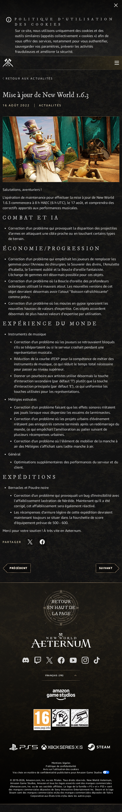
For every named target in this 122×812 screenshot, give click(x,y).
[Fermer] (116, 5)
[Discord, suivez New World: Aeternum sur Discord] (25, 660)
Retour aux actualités (29, 78)
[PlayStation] (23, 747)
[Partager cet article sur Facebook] (42, 542)
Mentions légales (61, 762)
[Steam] (99, 747)
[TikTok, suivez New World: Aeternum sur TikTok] (97, 660)
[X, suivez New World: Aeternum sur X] (49, 660)
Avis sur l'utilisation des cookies (61, 769)
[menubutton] (117, 62)
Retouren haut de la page (61, 608)
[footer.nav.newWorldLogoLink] (61, 646)
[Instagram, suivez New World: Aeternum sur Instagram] (85, 660)
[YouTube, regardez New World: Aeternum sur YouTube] (73, 660)
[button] (61, 149)
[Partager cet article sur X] (30, 542)
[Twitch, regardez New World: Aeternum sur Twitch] (37, 660)
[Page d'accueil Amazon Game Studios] (61, 695)
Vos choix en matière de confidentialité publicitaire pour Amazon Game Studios (61, 772)
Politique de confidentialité (61, 766)
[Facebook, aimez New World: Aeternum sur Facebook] (61, 660)
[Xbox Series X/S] (62, 747)
